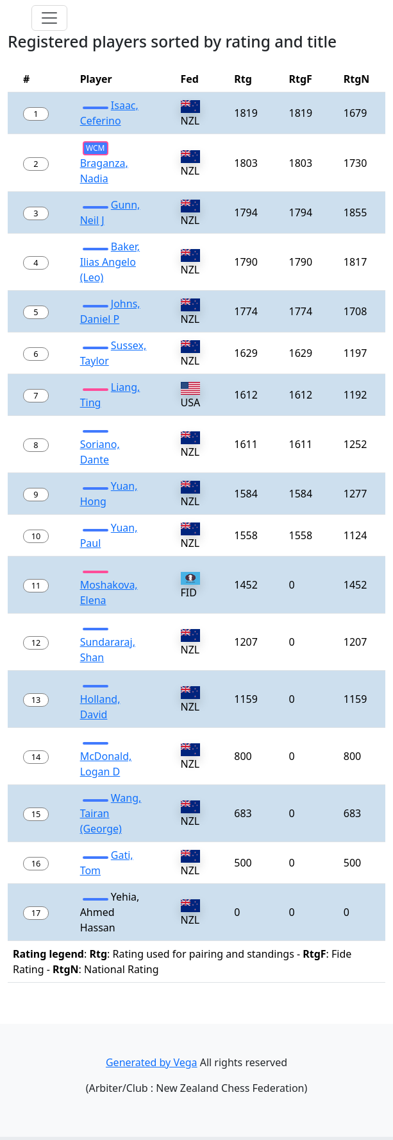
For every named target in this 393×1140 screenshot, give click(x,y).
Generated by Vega (151, 1062)
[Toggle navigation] (49, 18)
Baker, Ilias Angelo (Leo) (110, 261)
